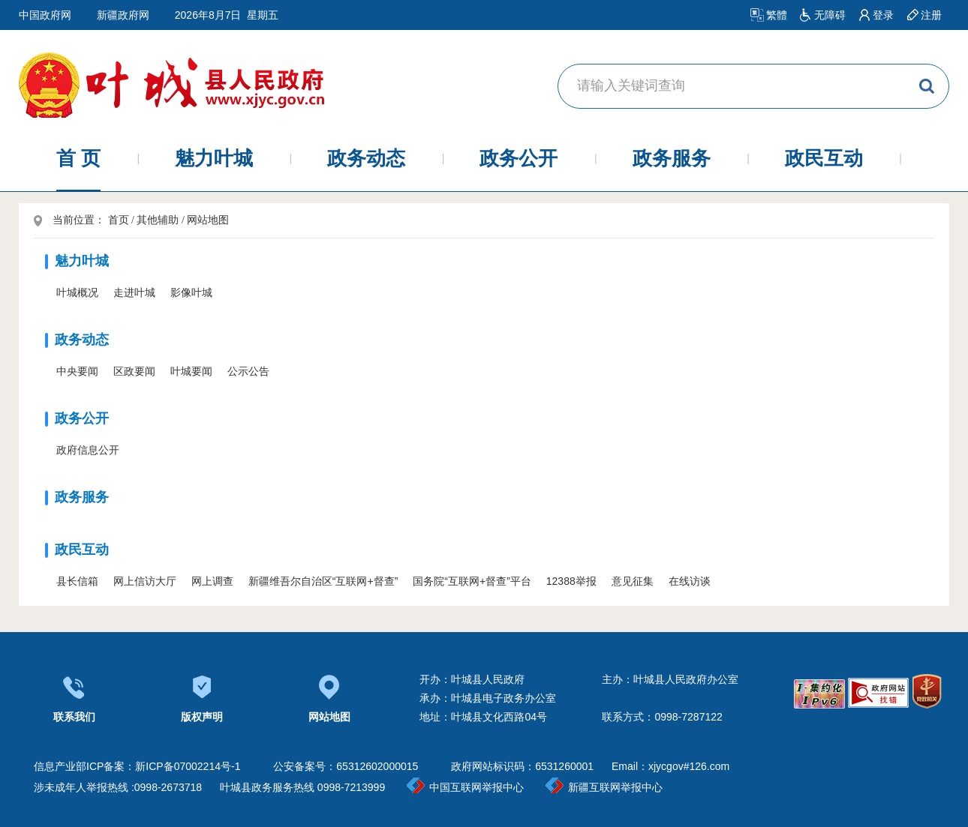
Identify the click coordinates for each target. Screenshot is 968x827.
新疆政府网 (123, 15)
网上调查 (212, 581)
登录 (883, 15)
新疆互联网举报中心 (604, 787)
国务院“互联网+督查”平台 (472, 581)
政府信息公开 (87, 450)
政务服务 (672, 158)
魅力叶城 (214, 158)
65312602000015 (377, 766)
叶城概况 (77, 292)
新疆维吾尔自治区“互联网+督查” (323, 581)
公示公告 (248, 371)
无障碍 (830, 15)
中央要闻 (77, 371)
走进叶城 (134, 292)
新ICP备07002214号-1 (187, 766)
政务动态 (366, 158)
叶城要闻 (191, 371)
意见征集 (633, 581)
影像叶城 (191, 292)
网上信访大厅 (144, 581)
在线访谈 (690, 581)
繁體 (776, 15)
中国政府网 (45, 15)
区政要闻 (134, 371)
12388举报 (571, 581)
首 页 (78, 158)
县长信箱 (77, 581)
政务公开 (518, 158)
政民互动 (824, 158)
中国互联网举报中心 (465, 787)
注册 (931, 15)
